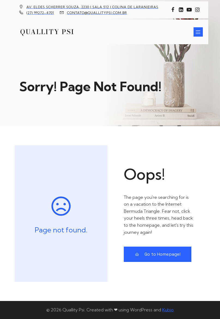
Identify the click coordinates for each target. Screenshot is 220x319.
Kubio (168, 309)
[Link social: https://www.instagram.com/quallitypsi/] (197, 10)
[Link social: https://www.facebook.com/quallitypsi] (173, 10)
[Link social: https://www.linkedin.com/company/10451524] (181, 10)
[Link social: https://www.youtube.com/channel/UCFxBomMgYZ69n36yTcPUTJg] (189, 10)
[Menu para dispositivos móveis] (198, 32)
